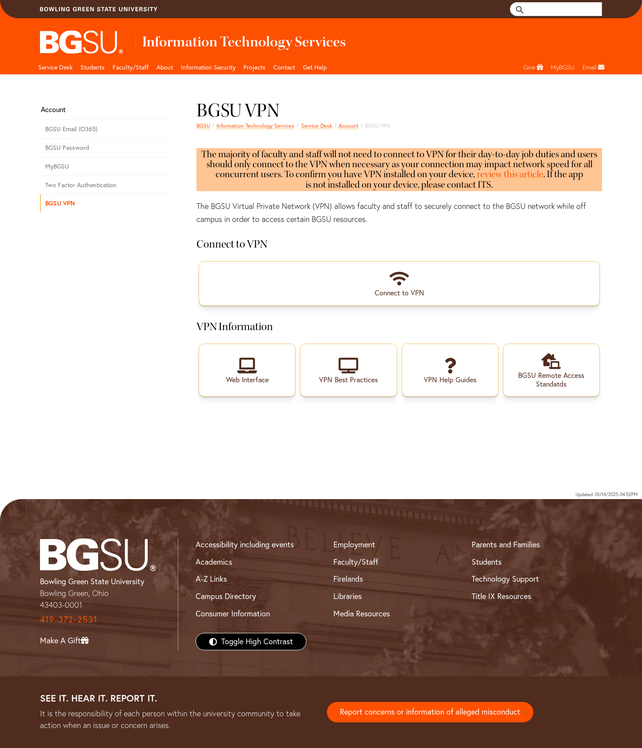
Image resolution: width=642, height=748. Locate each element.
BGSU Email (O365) (71, 129)
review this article (510, 174)
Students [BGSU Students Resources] (487, 561)
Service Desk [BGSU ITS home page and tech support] (55, 67)
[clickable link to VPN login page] (247, 369)
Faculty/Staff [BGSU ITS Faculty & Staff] (131, 67)
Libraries (347, 596)
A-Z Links (211, 579)
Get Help (315, 67)
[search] (561, 9)
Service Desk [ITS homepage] (316, 125)
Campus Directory (226, 596)
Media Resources (361, 613)
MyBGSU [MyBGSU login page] (57, 166)
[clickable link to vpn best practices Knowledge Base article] (348, 369)
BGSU (203, 125)
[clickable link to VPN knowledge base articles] (450, 369)
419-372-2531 (68, 618)
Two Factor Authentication (80, 185)
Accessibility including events (245, 544)
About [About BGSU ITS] (164, 67)
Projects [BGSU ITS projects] (254, 67)
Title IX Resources (501, 596)
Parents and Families (506, 544)
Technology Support (505, 579)
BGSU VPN (60, 203)
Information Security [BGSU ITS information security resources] (208, 67)
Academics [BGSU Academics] (214, 561)
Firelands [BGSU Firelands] (348, 579)
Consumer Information (233, 613)
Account (349, 125)
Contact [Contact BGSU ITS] (284, 67)
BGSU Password (67, 148)
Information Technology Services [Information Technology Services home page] (255, 125)
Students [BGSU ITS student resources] (92, 67)
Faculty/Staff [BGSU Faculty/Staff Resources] (355, 561)
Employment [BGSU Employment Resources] (354, 544)
